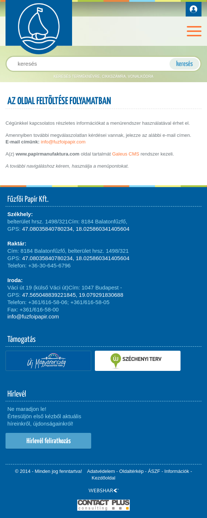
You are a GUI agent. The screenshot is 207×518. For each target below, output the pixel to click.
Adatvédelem (101, 471)
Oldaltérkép (131, 471)
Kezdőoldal (103, 478)
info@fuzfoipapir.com (63, 142)
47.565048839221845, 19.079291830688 (72, 295)
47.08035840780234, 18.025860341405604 (75, 229)
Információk (176, 471)
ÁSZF (154, 471)
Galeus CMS (125, 154)
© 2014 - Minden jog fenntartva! (48, 471)
